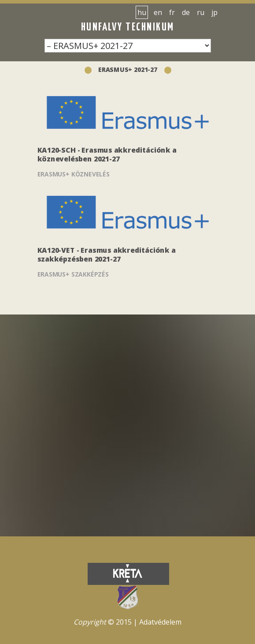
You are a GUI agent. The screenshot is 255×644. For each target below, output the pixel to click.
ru (200, 12)
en (158, 12)
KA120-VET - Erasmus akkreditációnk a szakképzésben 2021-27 (106, 255)
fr (172, 12)
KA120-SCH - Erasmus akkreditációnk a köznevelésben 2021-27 (107, 154)
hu (141, 12)
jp (214, 12)
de (186, 12)
